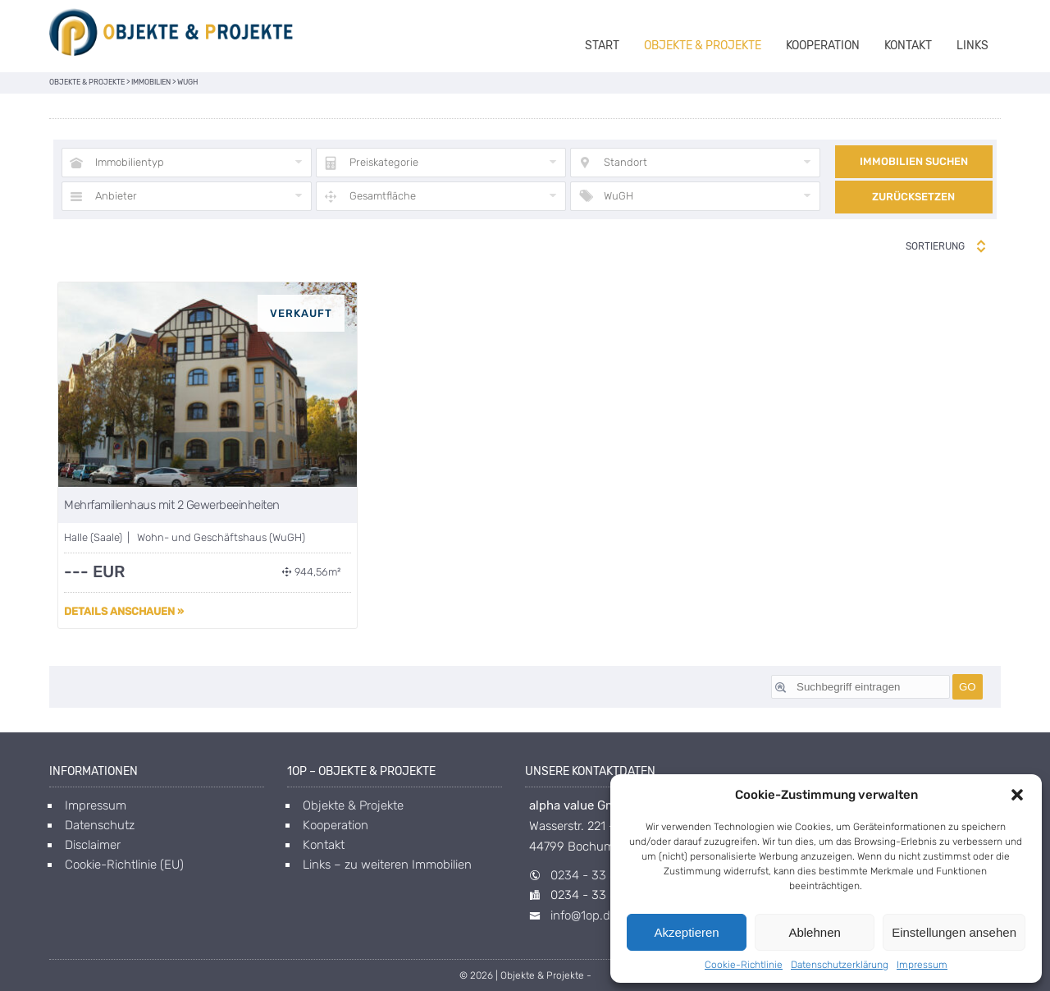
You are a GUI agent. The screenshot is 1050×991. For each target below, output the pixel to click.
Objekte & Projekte (702, 46)
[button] (1017, 795)
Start (602, 46)
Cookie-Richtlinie (744, 964)
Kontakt (908, 46)
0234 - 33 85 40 (596, 875)
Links (972, 46)
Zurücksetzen (913, 196)
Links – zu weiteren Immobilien (387, 864)
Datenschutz (100, 825)
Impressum (922, 964)
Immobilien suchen (914, 161)
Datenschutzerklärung (839, 964)
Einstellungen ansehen (954, 932)
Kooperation (823, 46)
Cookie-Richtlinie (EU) (124, 864)
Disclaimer (93, 844)
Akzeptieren (686, 932)
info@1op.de (583, 915)
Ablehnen (814, 932)
